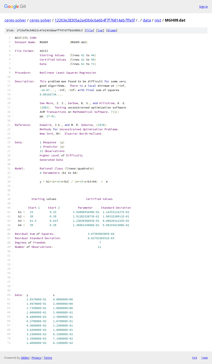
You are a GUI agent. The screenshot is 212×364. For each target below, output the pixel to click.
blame (112, 30)
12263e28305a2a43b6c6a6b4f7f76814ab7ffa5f (95, 20)
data (147, 20)
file (89, 30)
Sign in (203, 7)
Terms (47, 358)
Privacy (36, 358)
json (204, 357)
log (100, 30)
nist (157, 20)
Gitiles (25, 358)
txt (194, 357)
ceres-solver (15, 20)
